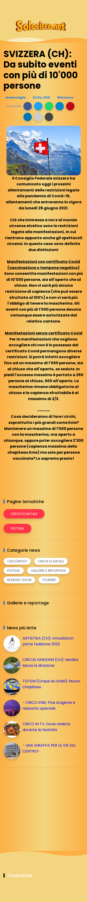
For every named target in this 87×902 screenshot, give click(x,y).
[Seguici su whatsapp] (72, 6)
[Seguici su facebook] (48, 6)
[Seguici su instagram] (56, 6)
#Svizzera (65, 97)
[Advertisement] (38, 804)
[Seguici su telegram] (64, 6)
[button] (27, 106)
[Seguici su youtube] (81, 6)
